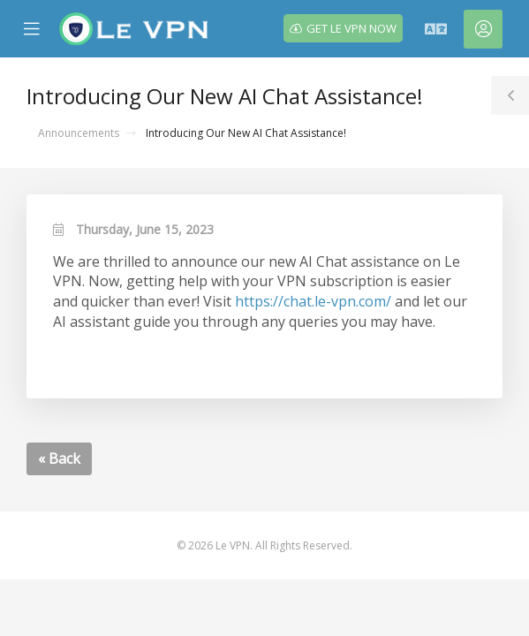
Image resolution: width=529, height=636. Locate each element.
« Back (59, 458)
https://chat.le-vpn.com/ (313, 301)
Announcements (78, 132)
